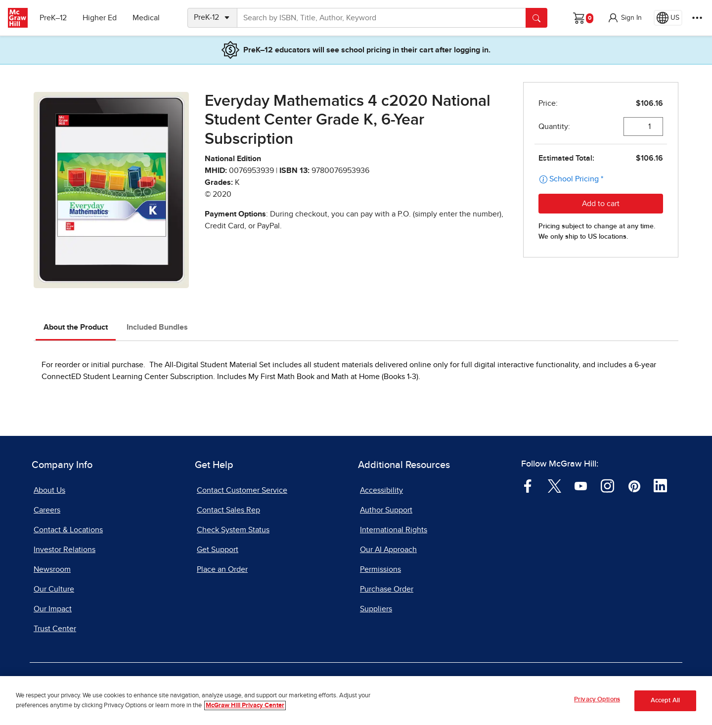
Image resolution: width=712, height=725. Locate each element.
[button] (624, 18)
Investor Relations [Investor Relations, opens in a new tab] (64, 550)
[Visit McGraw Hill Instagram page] (607, 485)
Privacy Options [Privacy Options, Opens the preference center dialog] (597, 700)
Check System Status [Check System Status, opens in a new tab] (233, 530)
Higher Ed (100, 18)
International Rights (393, 530)
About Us (49, 490)
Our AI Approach (388, 550)
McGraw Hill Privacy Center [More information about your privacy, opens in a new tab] (245, 705)
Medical (146, 18)
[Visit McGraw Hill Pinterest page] (634, 485)
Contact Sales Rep (228, 510)
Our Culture (54, 589)
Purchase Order (386, 589)
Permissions (380, 569)
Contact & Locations (68, 530)
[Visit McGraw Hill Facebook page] (527, 485)
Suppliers (376, 609)
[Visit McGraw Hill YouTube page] (580, 485)
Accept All (665, 700)
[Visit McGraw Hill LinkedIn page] (660, 485)
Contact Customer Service (242, 490)
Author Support (386, 510)
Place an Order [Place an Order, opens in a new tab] (222, 569)
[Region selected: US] (668, 18)
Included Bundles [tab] (157, 327)
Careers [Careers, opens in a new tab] (47, 510)
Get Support (217, 550)
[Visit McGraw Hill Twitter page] (554, 485)
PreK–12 (53, 18)
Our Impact (53, 609)
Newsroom (52, 569)
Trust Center (55, 629)
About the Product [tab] (76, 327)
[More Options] (697, 18)
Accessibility (381, 490)
